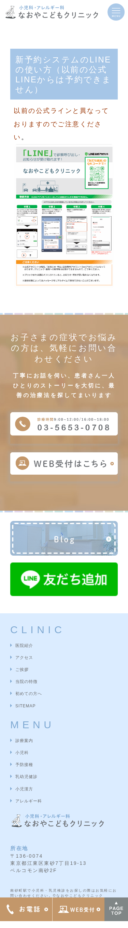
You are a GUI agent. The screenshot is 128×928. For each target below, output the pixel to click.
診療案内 (24, 740)
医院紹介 (24, 645)
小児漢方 (24, 789)
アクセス (24, 657)
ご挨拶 (22, 669)
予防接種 (24, 764)
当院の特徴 (26, 681)
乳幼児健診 (26, 776)
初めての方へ (28, 693)
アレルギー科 (28, 801)
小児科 (22, 752)
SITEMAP (25, 706)
